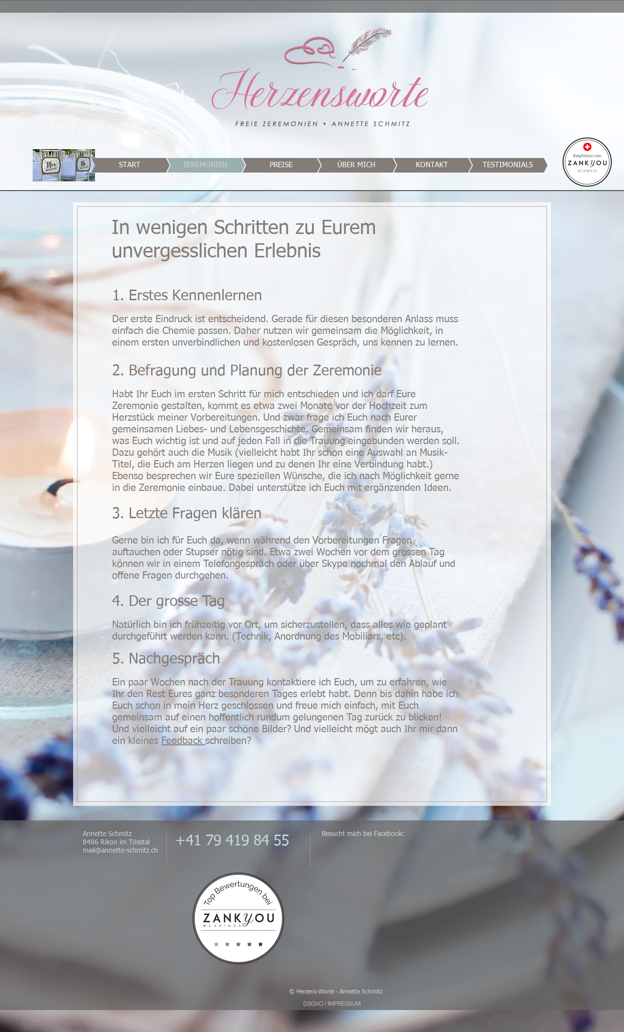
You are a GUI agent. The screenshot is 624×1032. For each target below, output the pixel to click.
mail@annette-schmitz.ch (120, 850)
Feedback (183, 741)
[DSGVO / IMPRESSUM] (332, 1003)
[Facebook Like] (480, 840)
